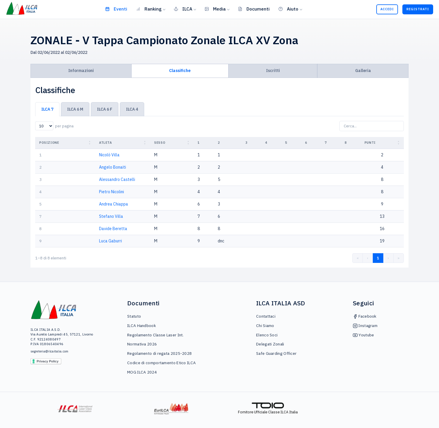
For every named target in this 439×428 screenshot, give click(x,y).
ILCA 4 (132, 109)
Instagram (365, 325)
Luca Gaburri (110, 241)
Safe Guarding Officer (276, 353)
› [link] (388, 258)
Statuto (134, 316)
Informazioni (81, 70)
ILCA (183, 9)
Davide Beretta (113, 228)
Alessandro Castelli (117, 179)
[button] (90, 142)
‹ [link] (367, 258)
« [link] (358, 258)
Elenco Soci (267, 335)
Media (215, 9)
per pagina (64, 126)
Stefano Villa (111, 216)
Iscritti (273, 70)
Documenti (254, 9)
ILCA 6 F (104, 109)
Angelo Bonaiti (112, 167)
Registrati (417, 9)
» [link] (398, 258)
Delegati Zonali (270, 344)
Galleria (363, 70)
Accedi (387, 9)
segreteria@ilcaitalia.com (49, 351)
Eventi (116, 9)
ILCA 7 (47, 109)
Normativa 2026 (142, 344)
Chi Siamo (265, 325)
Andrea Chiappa (113, 204)
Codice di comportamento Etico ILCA (161, 362)
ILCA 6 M (75, 109)
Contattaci (265, 316)
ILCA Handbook (141, 325)
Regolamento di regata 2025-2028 (159, 353)
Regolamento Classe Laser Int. (155, 335)
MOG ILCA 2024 (142, 372)
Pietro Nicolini (111, 191)
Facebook (365, 316)
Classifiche (179, 70)
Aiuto (288, 9)
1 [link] (378, 258)
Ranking (148, 9)
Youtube (363, 335)
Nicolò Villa (109, 154)
